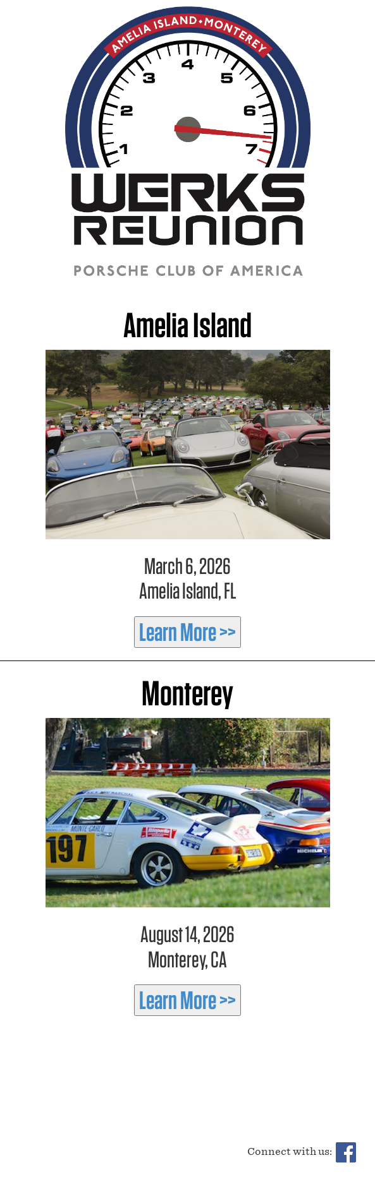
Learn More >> (187, 632)
